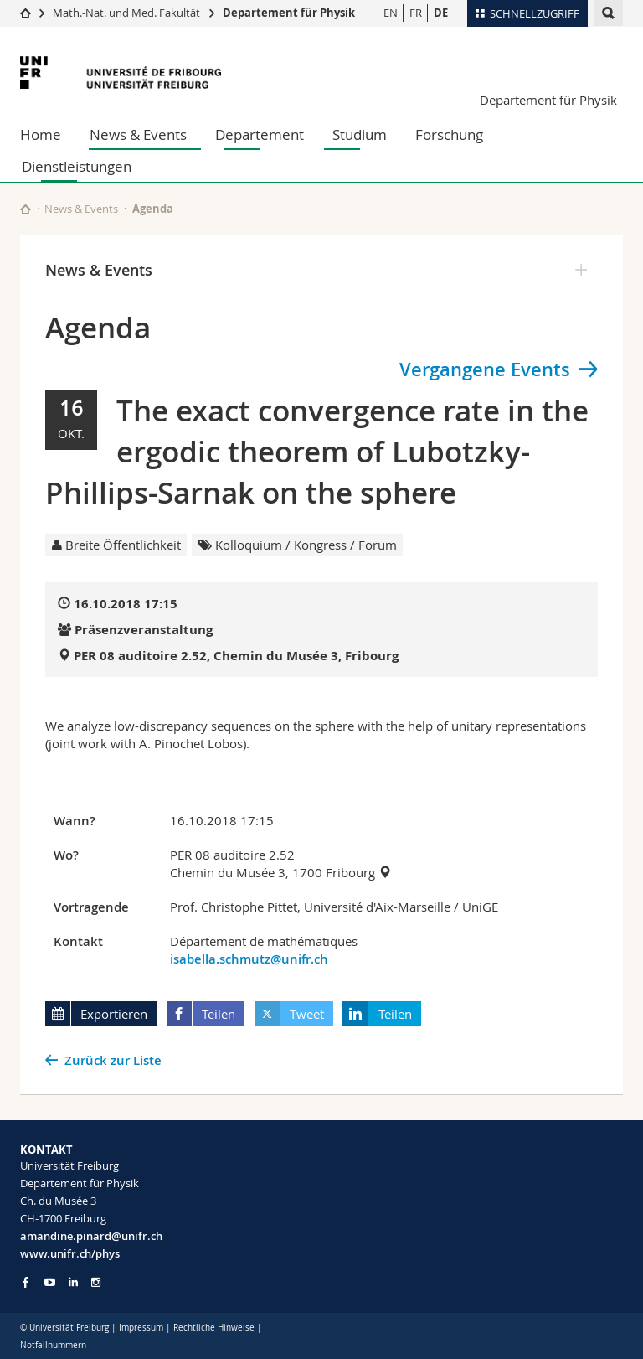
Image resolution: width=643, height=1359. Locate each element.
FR (415, 12)
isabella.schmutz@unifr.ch (249, 959)
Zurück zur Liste (113, 1060)
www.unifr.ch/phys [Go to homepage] (70, 1253)
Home (40, 134)
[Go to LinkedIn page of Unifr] (73, 1282)
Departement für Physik (289, 12)
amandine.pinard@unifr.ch (91, 1235)
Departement (259, 134)
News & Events (138, 134)
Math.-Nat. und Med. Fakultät (126, 12)
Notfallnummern (53, 1345)
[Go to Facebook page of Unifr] (25, 1281)
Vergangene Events (484, 369)
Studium (359, 134)
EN (390, 12)
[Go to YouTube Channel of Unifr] (49, 1282)
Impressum (141, 1327)
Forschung (449, 134)
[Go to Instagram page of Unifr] (95, 1282)
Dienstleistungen (76, 166)
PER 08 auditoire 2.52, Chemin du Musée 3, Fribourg (236, 655)
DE (441, 12)
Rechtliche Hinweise (214, 1327)
